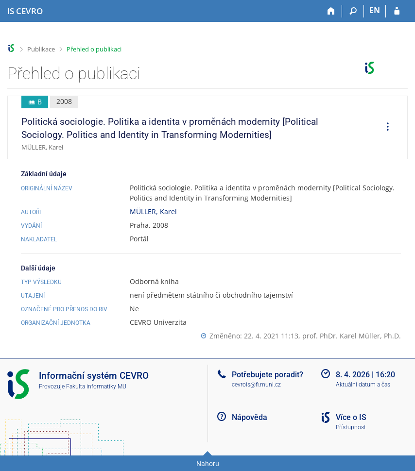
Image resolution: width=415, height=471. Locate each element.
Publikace (41, 49)
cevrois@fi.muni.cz (256, 384)
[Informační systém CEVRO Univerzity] (25, 11)
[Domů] (331, 11)
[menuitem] (384, 128)
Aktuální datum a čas (363, 384)
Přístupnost (351, 427)
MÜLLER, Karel (153, 211)
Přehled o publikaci (94, 49)
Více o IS (351, 417)
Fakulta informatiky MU (96, 386)
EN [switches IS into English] (374, 10)
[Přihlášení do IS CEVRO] (397, 11)
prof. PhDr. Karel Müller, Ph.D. (351, 335)
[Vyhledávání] (353, 11)
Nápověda (249, 417)
